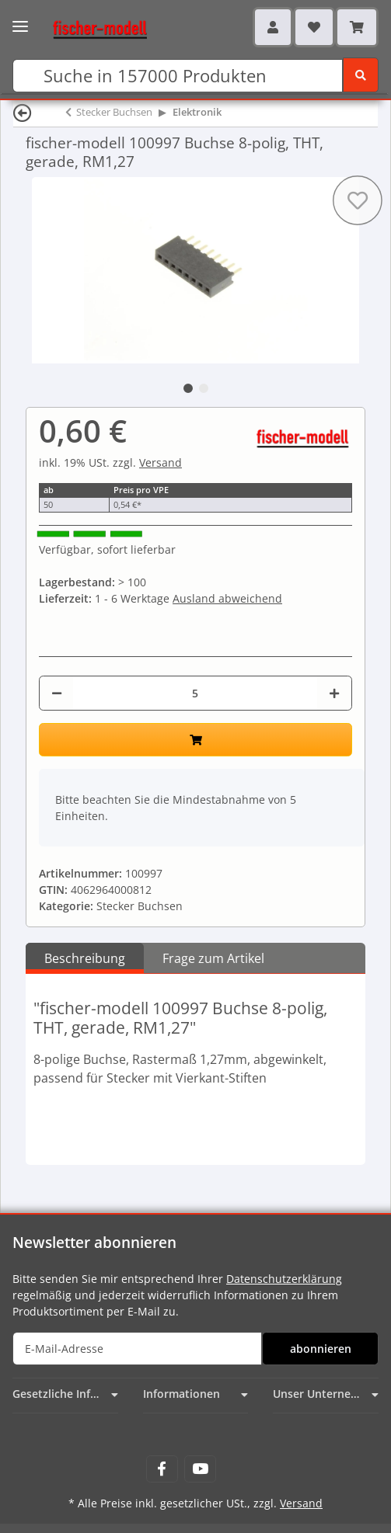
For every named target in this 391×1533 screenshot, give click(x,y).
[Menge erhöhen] (334, 693)
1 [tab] (188, 388)
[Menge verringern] (57, 693)
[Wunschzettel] (314, 27)
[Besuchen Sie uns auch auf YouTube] (200, 1469)
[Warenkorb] (357, 27)
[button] (273, 27)
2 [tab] (203, 388)
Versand (160, 462)
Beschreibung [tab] (84, 958)
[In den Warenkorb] (195, 739)
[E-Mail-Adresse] (137, 1348)
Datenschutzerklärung (284, 1278)
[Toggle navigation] (20, 21)
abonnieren (320, 1348)
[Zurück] (22, 112)
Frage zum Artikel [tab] (213, 958)
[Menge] (195, 693)
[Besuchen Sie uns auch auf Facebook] (162, 1469)
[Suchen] (177, 75)
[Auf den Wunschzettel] (357, 200)
